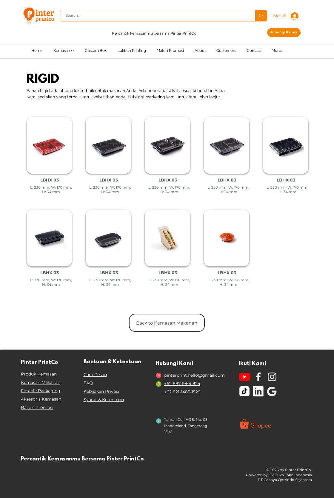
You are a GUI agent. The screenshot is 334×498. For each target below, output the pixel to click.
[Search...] (154, 15)
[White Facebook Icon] (258, 377)
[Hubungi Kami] (284, 32)
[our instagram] (272, 377)
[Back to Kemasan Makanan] (167, 323)
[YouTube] (244, 377)
